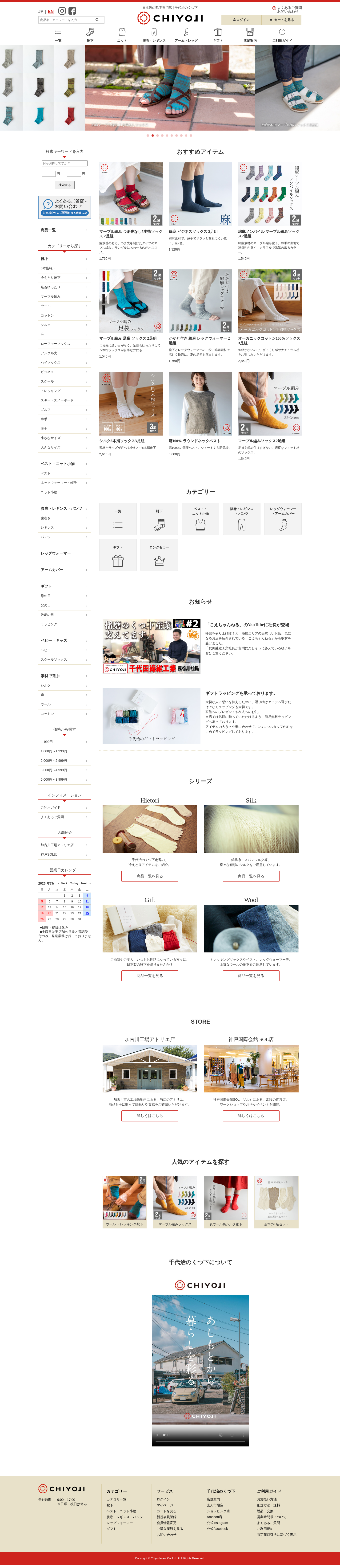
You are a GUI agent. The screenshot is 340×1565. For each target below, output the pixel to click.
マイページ (165, 1505)
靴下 (44, 259)
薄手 (44, 419)
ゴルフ (46, 410)
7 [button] (177, 136)
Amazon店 (214, 1517)
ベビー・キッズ (54, 640)
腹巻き (46, 518)
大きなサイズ (50, 447)
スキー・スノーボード (57, 400)
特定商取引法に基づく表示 (276, 1534)
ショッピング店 (218, 1511)
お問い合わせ (166, 1534)
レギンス (47, 527)
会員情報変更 (166, 1523)
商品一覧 (48, 230)
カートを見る (281, 20)
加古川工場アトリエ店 (57, 845)
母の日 (46, 596)
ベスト (46, 473)
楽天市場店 (215, 1505)
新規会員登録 (166, 1517)
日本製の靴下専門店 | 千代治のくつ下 (170, 7)
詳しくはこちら (150, 1116)
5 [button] (168, 136)
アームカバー (52, 570)
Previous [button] (11, 88)
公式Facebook (217, 1529)
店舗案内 (213, 1499)
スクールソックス (54, 659)
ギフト (46, 586)
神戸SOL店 (49, 854)
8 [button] (182, 136)
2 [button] (153, 136)
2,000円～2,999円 (54, 760)
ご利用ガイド (50, 807)
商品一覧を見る (150, 876)
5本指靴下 (48, 268)
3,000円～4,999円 (54, 770)
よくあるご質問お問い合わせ (289, 9)
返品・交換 (265, 1511)
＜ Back (62, 883)
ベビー (46, 650)
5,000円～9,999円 (54, 779)
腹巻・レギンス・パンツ (61, 509)
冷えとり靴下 (50, 278)
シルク (46, 325)
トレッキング (50, 391)
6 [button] (172, 136)
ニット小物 (49, 492)
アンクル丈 (49, 353)
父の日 (46, 605)
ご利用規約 (265, 1529)
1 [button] (148, 136)
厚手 (44, 428)
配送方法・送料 (268, 1505)
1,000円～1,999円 (54, 751)
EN (51, 11)
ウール (46, 306)
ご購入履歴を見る (170, 1529)
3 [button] (158, 136)
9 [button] (187, 136)
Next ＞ (84, 883)
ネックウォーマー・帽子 (59, 483)
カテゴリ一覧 (116, 1499)
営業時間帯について (272, 1517)
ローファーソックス (55, 344)
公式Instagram (217, 1523)
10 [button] (191, 136)
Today (73, 883)
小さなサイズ (50, 438)
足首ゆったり (50, 287)
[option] (161, 88)
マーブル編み (50, 296)
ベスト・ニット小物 (58, 464)
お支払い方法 (267, 1499)
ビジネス (47, 372)
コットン (47, 315)
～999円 (47, 742)
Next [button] (328, 88)
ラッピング (49, 624)
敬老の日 (47, 615)
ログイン (241, 20)
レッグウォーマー (56, 553)
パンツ (46, 537)
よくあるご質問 (52, 817)
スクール (47, 381)
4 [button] (163, 136)
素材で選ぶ (50, 676)
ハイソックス (50, 362)
